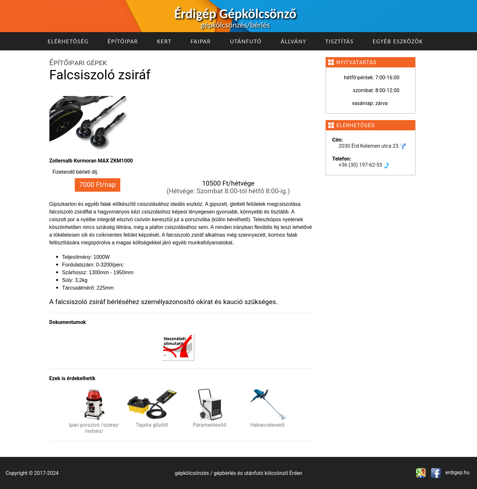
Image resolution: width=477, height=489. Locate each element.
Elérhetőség (68, 41)
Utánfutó (246, 41)
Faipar (201, 41)
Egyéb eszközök (398, 41)
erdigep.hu (457, 472)
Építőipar (122, 41)
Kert (164, 41)
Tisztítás (339, 41)
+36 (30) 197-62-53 (364, 165)
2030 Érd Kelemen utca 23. (372, 146)
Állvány (293, 41)
